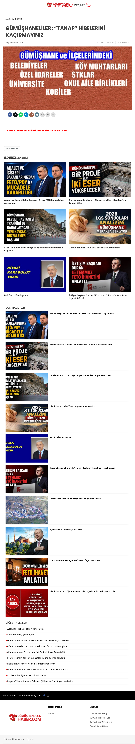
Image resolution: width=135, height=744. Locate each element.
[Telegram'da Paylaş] (26, 114)
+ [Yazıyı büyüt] (42, 114)
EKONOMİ (101, 42)
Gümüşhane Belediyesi (100, 718)
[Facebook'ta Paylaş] (10, 114)
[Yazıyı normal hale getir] (53, 114)
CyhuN (30, 739)
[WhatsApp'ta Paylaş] (20, 114)
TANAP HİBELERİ (12, 148)
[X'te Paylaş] (15, 114)
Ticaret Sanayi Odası (99, 726)
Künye (51, 713)
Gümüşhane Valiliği (98, 713)
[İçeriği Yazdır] (37, 114)
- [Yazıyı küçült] (48, 114)
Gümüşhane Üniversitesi (101, 722)
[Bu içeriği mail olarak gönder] (31, 114)
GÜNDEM (110, 42)
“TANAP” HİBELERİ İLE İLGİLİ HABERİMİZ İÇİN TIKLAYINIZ (38, 130)
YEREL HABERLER (123, 42)
